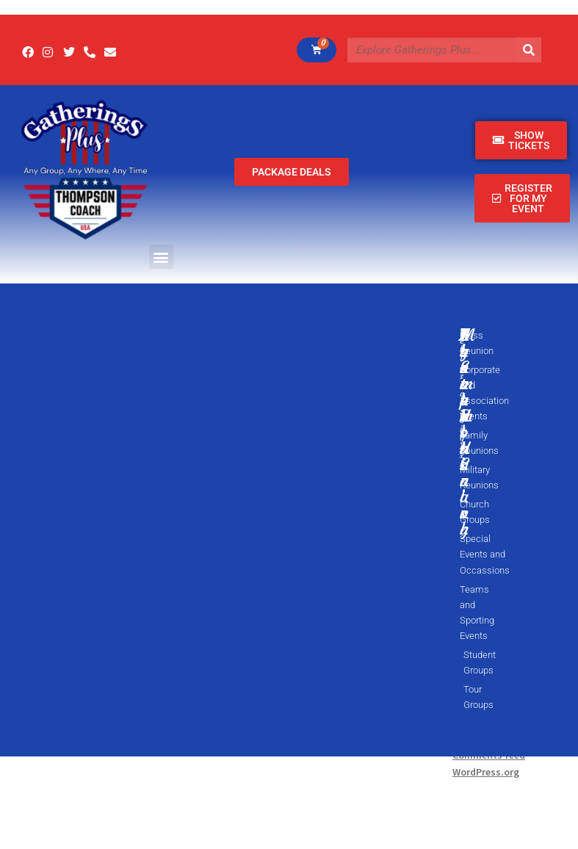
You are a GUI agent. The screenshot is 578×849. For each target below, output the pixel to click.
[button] (161, 257)
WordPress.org (485, 771)
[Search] (528, 49)
